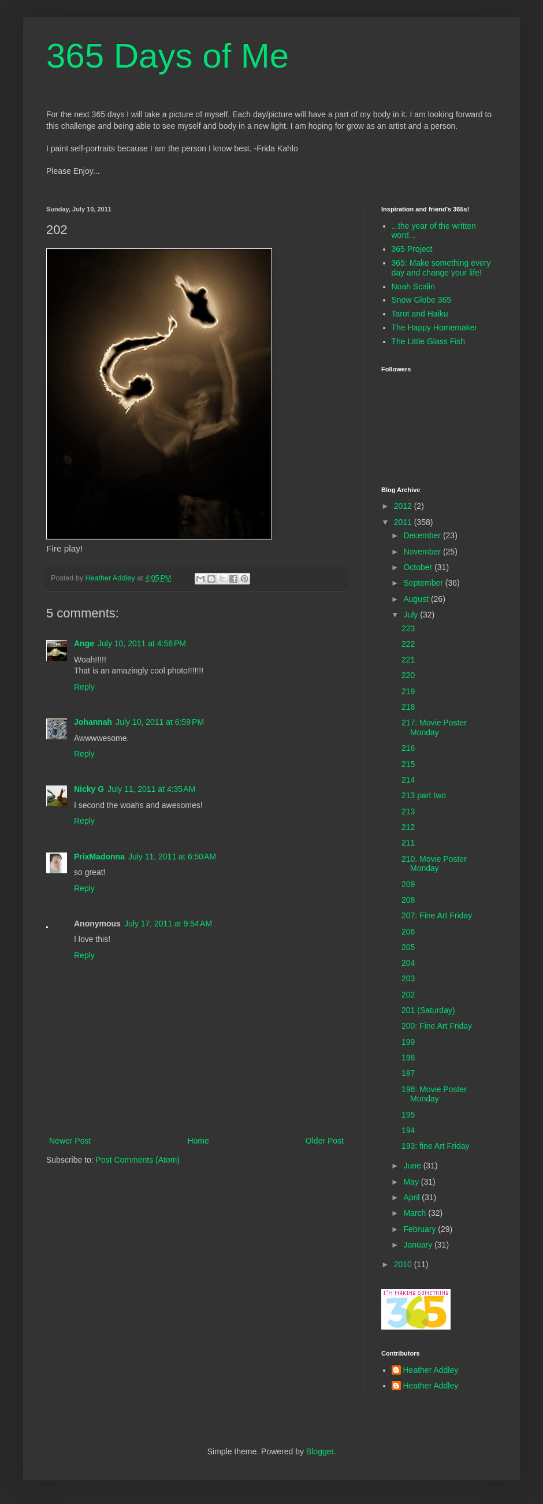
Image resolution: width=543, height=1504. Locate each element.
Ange (84, 643)
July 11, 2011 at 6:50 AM (172, 856)
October (418, 567)
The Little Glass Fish (429, 341)
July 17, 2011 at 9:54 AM (168, 923)
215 (408, 764)
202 (408, 994)
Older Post (325, 1140)
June (413, 1165)
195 (408, 1114)
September (424, 582)
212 (408, 827)
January (418, 1244)
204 (408, 962)
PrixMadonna (99, 856)
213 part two (423, 795)
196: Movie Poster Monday (434, 1094)
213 (408, 811)
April (412, 1197)
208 (408, 899)
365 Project (412, 249)
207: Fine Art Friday (436, 915)
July (411, 614)
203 (408, 978)
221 (408, 659)
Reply (84, 686)
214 (408, 779)
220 (408, 675)
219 (408, 691)
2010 (404, 1264)
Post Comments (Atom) (138, 1159)
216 (408, 748)
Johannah (93, 722)
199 (408, 1042)
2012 (404, 506)
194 (408, 1130)
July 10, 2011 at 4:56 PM (142, 643)
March (415, 1213)
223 (408, 628)
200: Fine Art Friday (436, 1025)
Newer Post (70, 1140)
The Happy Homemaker (435, 327)
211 (408, 842)
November (422, 551)
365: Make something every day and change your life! (441, 267)
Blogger (319, 1451)
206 (408, 931)
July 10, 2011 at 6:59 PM (160, 722)
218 (408, 707)
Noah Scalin (414, 286)
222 (408, 644)
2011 (404, 522)
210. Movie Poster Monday (434, 863)
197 (408, 1073)
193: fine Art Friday (435, 1146)
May (412, 1181)
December (422, 535)
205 (408, 947)
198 (408, 1057)
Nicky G (89, 789)
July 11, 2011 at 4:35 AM (151, 789)
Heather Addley (431, 1370)
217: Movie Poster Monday (434, 727)
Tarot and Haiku (420, 313)
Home (198, 1140)
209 (408, 884)
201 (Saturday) (428, 1010)
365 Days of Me (167, 55)
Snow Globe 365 (422, 299)
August (416, 599)
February (420, 1229)
